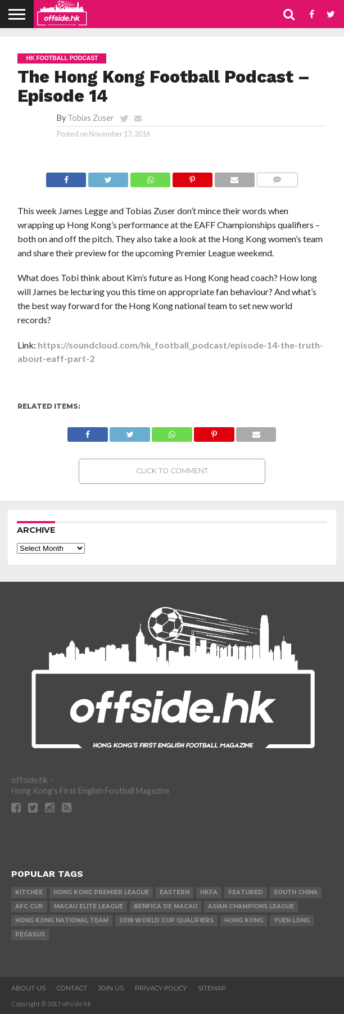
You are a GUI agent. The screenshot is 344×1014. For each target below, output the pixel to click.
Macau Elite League (88, 906)
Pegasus (30, 934)
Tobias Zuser (90, 118)
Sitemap (212, 988)
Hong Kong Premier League (101, 892)
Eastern (174, 892)
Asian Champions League (251, 906)
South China (296, 892)
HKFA (209, 892)
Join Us (111, 988)
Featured (245, 892)
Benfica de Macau (165, 906)
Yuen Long (292, 920)
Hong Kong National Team (61, 920)
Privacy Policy (161, 988)
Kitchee (29, 892)
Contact (72, 988)
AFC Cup (29, 906)
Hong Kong (243, 920)
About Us (28, 988)
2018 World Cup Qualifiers (166, 920)
